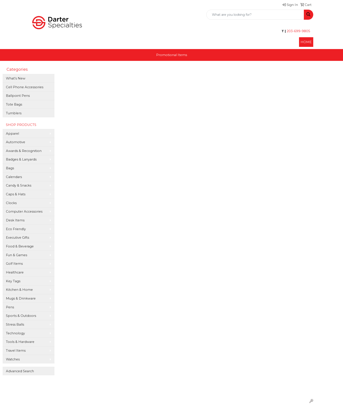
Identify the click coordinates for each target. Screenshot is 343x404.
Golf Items (14, 264)
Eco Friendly (16, 229)
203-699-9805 (298, 31)
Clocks (11, 203)
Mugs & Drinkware (21, 298)
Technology (15, 333)
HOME (306, 42)
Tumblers (13, 113)
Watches (13, 359)
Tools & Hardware (20, 342)
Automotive (15, 142)
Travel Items (16, 351)
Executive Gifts (17, 238)
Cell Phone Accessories (24, 87)
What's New (15, 78)
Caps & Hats (15, 194)
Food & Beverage (20, 246)
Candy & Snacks (18, 185)
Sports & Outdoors (21, 316)
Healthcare (15, 272)
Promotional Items (171, 55)
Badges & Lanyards (21, 159)
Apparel (12, 134)
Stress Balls (15, 324)
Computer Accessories (24, 211)
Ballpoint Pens (18, 96)
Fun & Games (16, 255)
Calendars (14, 177)
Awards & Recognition (24, 151)
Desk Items (15, 220)
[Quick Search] (255, 15)
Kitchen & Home (19, 290)
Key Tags (13, 281)
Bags (10, 168)
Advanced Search (20, 371)
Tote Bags (14, 104)
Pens (10, 307)
